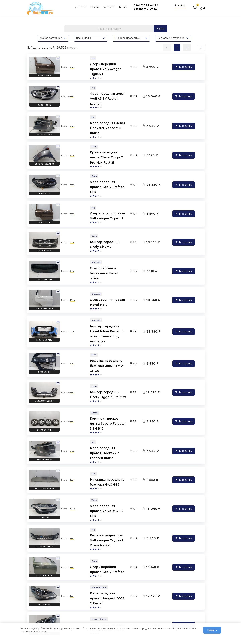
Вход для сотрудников (183, 595)
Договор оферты (50, 616)
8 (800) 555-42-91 (113, 610)
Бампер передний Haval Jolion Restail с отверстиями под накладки (107, 295)
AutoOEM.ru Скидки (143, 614)
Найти (160, 29)
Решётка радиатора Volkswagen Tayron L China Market (106, 472)
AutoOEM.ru (138, 601)
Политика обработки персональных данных (63, 612)
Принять (212, 630)
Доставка (74, 7)
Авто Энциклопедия (143, 605)
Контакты (102, 7)
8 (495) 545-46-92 (134, 5)
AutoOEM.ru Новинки (143, 610)
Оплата (88, 7)
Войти (174, 6)
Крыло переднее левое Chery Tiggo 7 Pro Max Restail (103, 143)
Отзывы (115, 7)
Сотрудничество (50, 620)
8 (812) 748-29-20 (133, 9)
